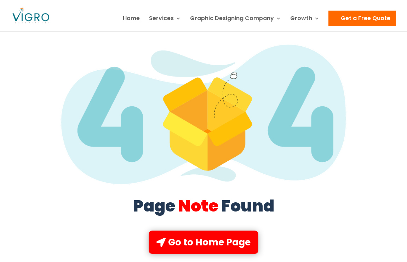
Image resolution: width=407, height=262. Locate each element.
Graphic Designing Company (232, 19)
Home (131, 19)
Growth (301, 19)
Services (161, 19)
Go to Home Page (209, 242)
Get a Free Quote (365, 18)
